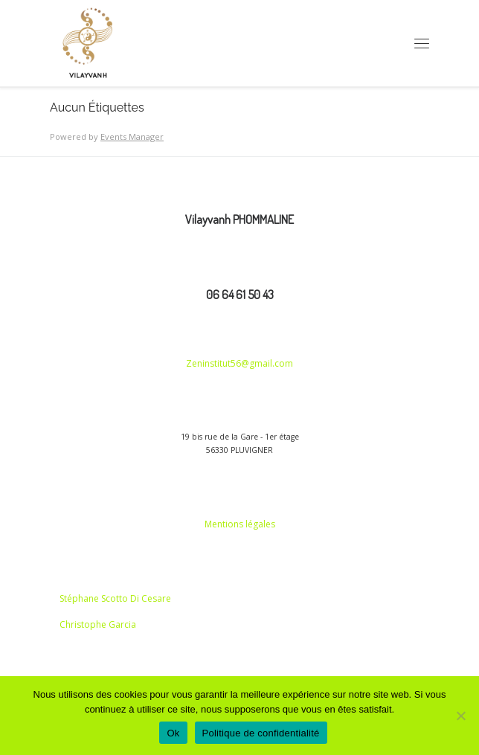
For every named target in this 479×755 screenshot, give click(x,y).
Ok (173, 733)
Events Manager (132, 136)
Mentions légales (240, 524)
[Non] (460, 715)
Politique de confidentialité (261, 733)
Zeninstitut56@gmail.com (239, 363)
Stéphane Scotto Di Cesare (115, 598)
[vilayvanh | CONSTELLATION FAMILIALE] (88, 43)
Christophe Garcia (98, 624)
